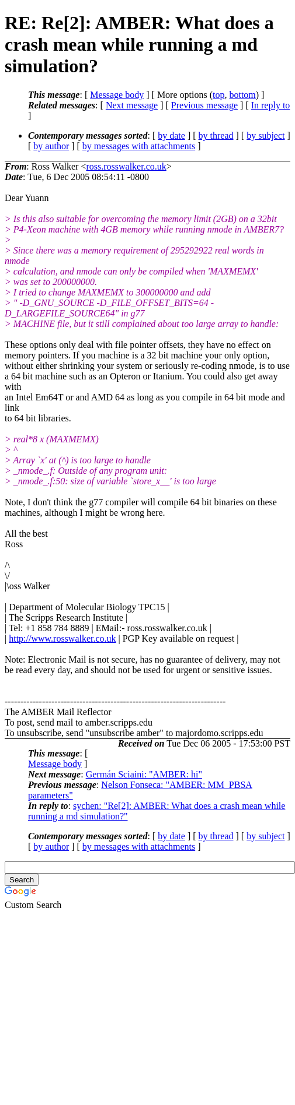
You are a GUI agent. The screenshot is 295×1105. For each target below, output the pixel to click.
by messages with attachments (138, 146)
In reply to (270, 105)
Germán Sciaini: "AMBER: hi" (144, 774)
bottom (242, 95)
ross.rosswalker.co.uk (126, 166)
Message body (117, 95)
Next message (132, 105)
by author (51, 146)
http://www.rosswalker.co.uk (62, 638)
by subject (265, 135)
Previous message (204, 105)
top (218, 95)
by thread (216, 135)
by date (171, 135)
